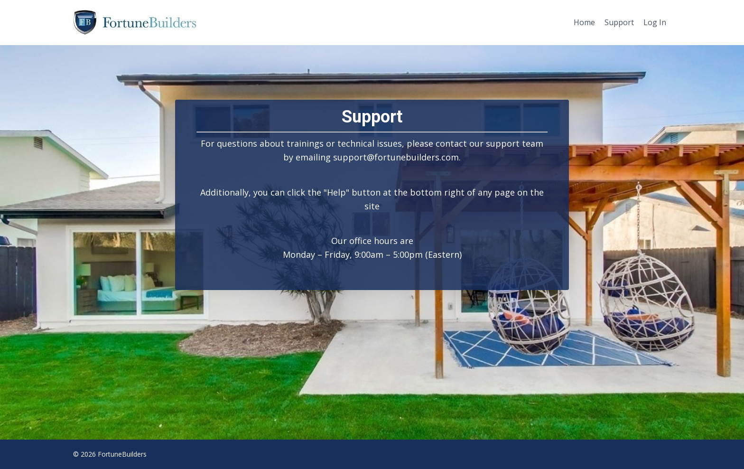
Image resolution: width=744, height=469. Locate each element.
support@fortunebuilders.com (396, 157)
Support (619, 22)
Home (584, 22)
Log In (654, 22)
